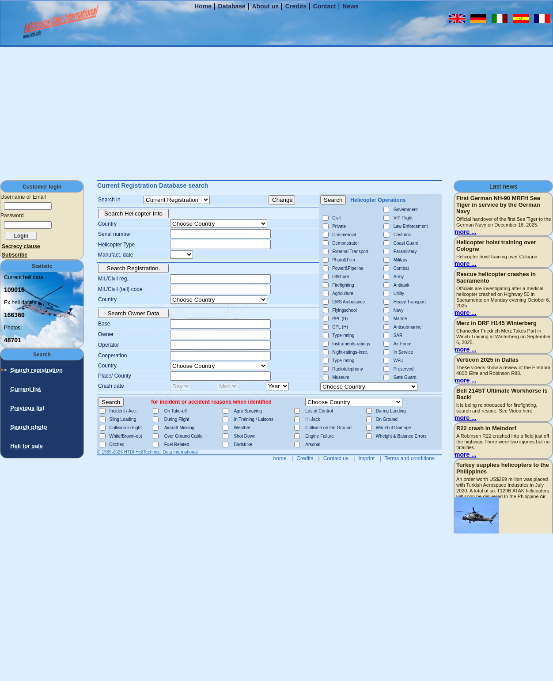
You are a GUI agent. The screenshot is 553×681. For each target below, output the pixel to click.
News (350, 6)
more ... (466, 231)
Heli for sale (26, 446)
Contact (324, 6)
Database (232, 6)
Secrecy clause (21, 246)
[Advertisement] (276, 113)
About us (265, 6)
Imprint (366, 458)
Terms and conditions (410, 458)
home (280, 458)
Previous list (27, 408)
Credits (296, 6)
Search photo (28, 427)
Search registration (36, 370)
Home (203, 6)
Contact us (335, 458)
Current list (25, 389)
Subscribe (14, 255)
